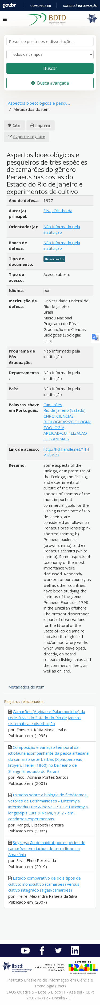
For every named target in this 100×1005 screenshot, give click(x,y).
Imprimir (43, 125)
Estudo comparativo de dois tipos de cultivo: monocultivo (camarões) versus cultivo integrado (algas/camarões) (44, 884)
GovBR (9, 5)
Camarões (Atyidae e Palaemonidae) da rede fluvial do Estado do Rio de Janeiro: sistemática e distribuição (46, 717)
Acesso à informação (80, 5)
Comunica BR (40, 5)
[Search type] (50, 54)
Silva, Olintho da (57, 210)
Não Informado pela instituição (61, 229)
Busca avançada (50, 83)
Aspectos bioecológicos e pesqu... (39, 103)
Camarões (52, 404)
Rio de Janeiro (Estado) (64, 410)
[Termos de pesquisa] (50, 41)
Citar (17, 125)
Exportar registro (29, 136)
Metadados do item (26, 687)
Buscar (50, 68)
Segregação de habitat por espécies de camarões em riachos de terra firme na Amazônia (46, 848)
